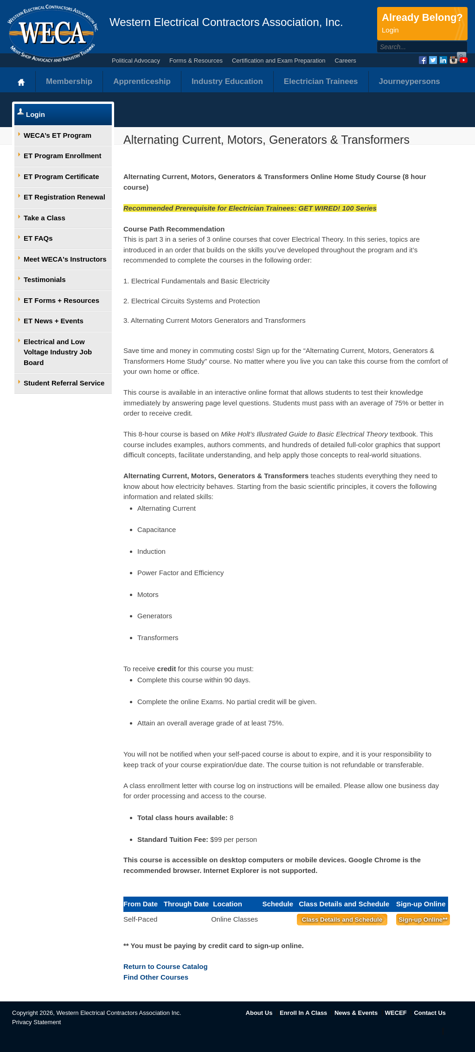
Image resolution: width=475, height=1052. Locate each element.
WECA (52, 33)
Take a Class (44, 218)
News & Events (356, 1012)
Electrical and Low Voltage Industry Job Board (58, 352)
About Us (259, 1012)
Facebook (423, 60)
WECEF (396, 1012)
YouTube (464, 60)
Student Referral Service (64, 383)
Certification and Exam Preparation (279, 60)
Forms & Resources (196, 60)
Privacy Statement (36, 1022)
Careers (345, 60)
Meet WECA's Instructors (65, 259)
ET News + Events (53, 321)
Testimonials (45, 279)
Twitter (433, 60)
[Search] (412, 46)
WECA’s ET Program (57, 135)
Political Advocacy (136, 60)
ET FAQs (38, 238)
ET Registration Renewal (64, 197)
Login (35, 114)
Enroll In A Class (303, 1012)
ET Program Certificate (61, 176)
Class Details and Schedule (342, 919)
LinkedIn (443, 60)
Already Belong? (422, 24)
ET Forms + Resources (61, 300)
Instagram (453, 60)
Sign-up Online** (422, 919)
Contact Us (430, 1012)
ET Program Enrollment (63, 156)
